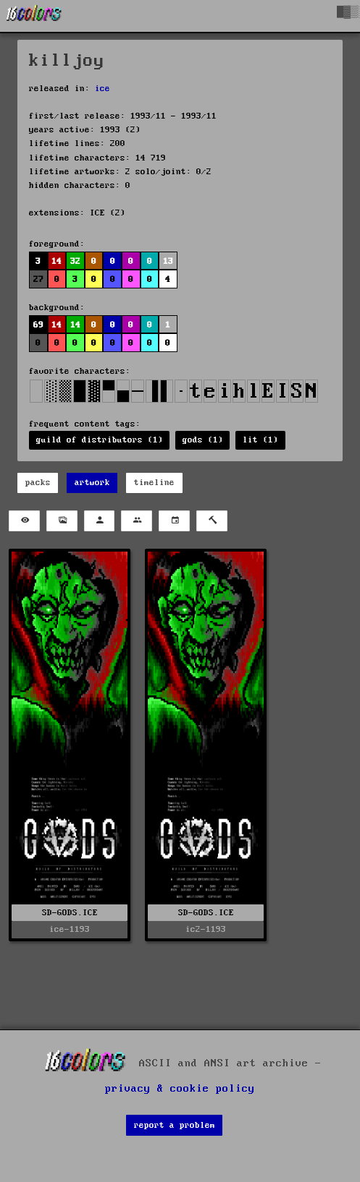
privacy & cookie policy (180, 1089)
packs (38, 482)
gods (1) (203, 440)
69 (38, 325)
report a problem (174, 1125)
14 (56, 261)
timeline (154, 482)
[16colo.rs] (34, 16)
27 (38, 279)
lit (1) (260, 440)
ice (102, 88)
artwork (92, 482)
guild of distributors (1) (99, 440)
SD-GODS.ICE (70, 912)
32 (75, 261)
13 (168, 261)
